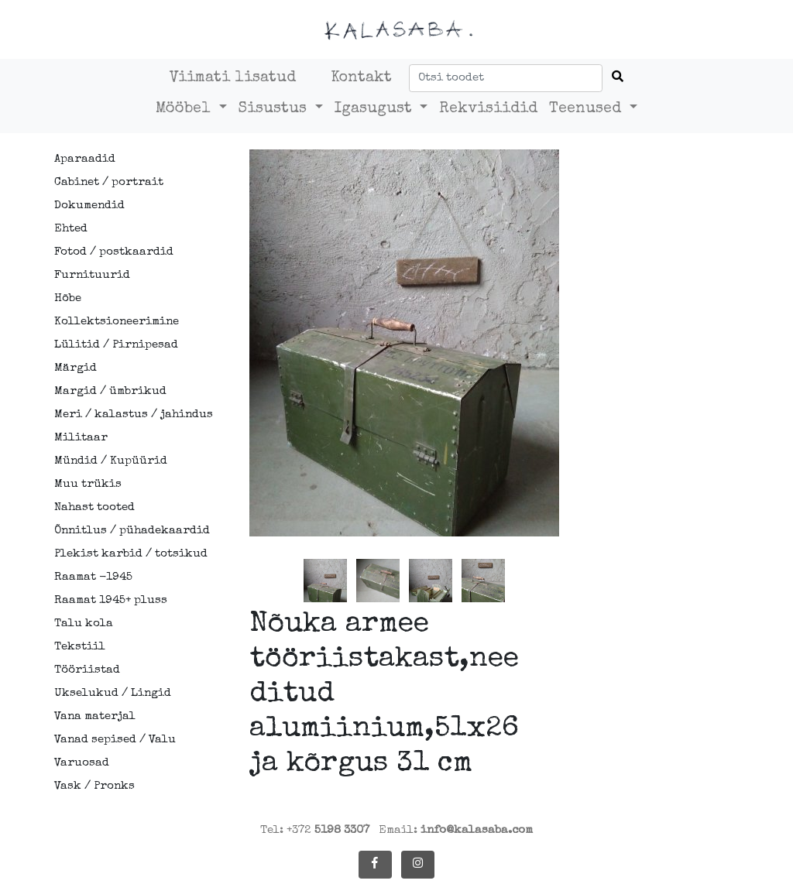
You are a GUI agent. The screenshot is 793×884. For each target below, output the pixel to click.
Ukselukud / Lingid (112, 693)
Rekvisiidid (488, 109)
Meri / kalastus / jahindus (123, 414)
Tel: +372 (314, 830)
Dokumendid (89, 205)
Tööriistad (87, 670)
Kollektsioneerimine (116, 321)
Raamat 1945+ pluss (110, 600)
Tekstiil (79, 647)
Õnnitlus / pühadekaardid (123, 530)
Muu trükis (88, 484)
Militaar (81, 438)
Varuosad (81, 763)
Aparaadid (84, 159)
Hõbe (67, 298)
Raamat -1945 (93, 577)
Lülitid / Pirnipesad (116, 345)
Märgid (75, 368)
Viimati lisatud (233, 78)
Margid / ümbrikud (110, 391)
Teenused (587, 109)
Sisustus (275, 109)
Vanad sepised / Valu (115, 739)
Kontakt (361, 78)
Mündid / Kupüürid (110, 461)
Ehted (71, 229)
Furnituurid (92, 275)
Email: (456, 830)
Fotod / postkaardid (113, 252)
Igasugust (376, 109)
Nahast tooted (94, 507)
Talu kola (83, 623)
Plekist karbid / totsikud (123, 554)
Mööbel (185, 109)
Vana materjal (95, 716)
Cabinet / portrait (108, 182)
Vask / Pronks (94, 786)
